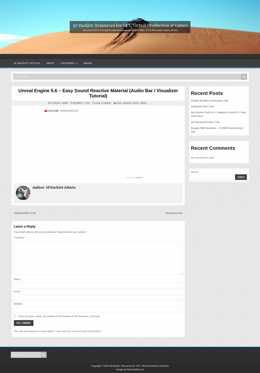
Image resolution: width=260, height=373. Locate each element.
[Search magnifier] (244, 77)
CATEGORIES (67, 63)
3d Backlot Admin (59, 103)
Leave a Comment (103, 103)
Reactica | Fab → (175, 213)
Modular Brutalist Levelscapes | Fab (209, 100)
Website (18, 303)
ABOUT (50, 63)
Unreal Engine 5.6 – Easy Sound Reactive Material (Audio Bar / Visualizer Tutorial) (98, 93)
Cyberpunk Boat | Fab (202, 106)
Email (17, 291)
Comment (19, 237)
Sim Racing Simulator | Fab (205, 122)
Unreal (143, 102)
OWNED (87, 63)
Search (194, 172)
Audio (119, 102)
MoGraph (127, 102)
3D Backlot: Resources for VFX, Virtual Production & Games (130, 25)
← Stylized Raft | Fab (23, 213)
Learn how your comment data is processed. (78, 331)
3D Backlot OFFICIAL (27, 63)
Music (136, 102)
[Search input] (128, 77)
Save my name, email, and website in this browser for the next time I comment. (60, 316)
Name (17, 279)
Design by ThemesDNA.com (130, 369)
